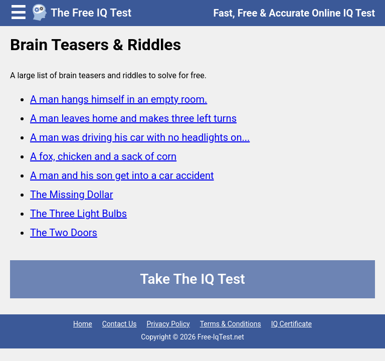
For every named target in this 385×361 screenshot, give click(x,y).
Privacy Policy (167, 324)
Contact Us (119, 324)
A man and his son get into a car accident (122, 175)
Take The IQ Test (192, 279)
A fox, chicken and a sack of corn (103, 156)
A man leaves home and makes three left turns (133, 118)
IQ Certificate (291, 324)
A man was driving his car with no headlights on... (140, 137)
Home (82, 324)
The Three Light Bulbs (78, 214)
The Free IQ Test (91, 13)
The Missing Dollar (71, 195)
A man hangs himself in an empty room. (118, 99)
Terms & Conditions (230, 324)
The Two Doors (63, 233)
